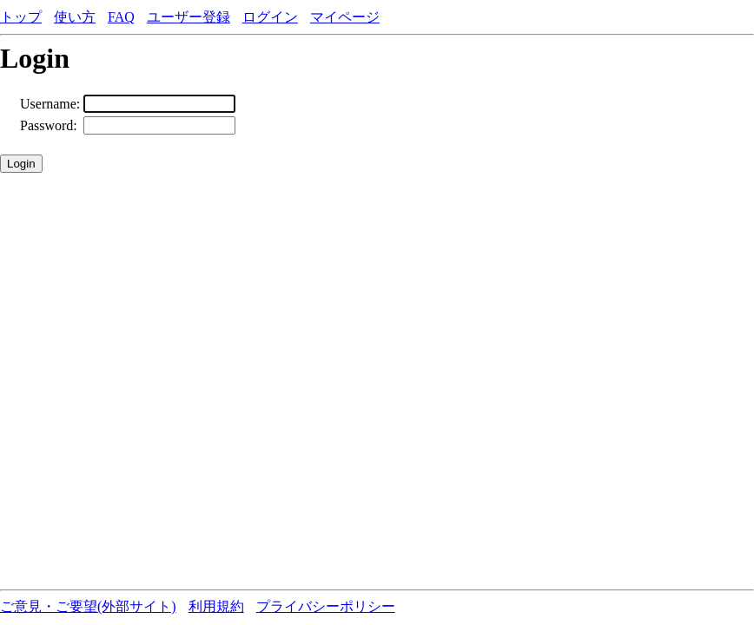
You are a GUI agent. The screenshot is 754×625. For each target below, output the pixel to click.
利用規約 (216, 606)
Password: (48, 125)
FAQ (121, 17)
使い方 (75, 17)
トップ (21, 17)
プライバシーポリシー (325, 606)
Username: (50, 103)
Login (21, 163)
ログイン (270, 17)
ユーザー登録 (188, 17)
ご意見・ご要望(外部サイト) (88, 606)
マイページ (345, 17)
